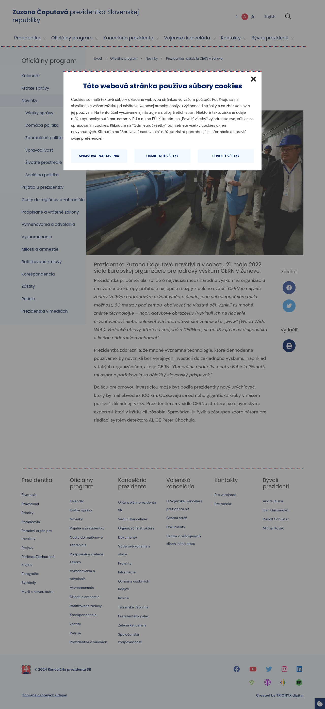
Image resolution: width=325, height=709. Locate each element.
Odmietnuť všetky (162, 156)
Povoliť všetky (225, 156)
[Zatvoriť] (253, 79)
